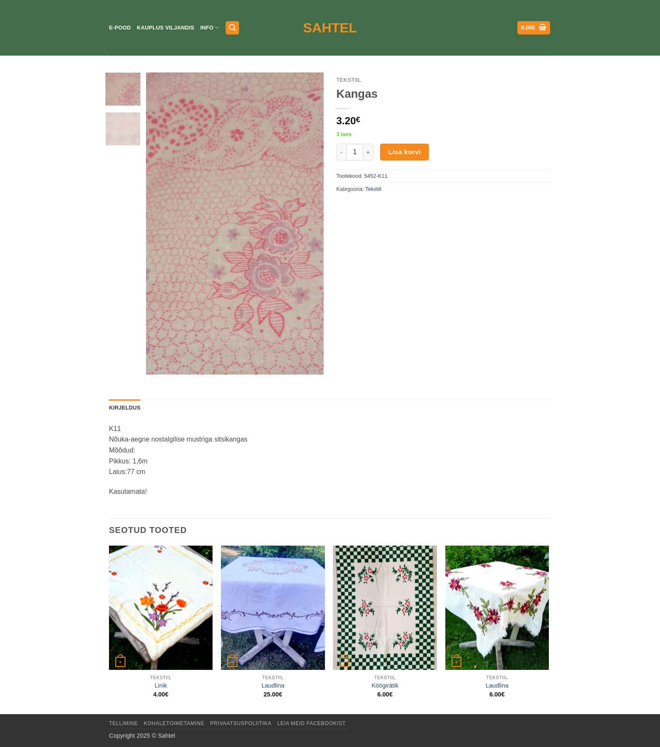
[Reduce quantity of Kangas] (341, 152)
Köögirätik (385, 685)
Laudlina (272, 685)
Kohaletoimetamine (174, 723)
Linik (160, 685)
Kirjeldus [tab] (125, 407)
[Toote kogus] (354, 152)
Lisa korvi (405, 151)
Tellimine (123, 723)
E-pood (120, 27)
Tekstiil (348, 80)
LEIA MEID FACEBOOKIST (311, 723)
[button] (232, 28)
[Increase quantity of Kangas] (368, 152)
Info (209, 28)
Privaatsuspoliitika (240, 723)
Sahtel (330, 28)
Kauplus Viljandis (165, 27)
